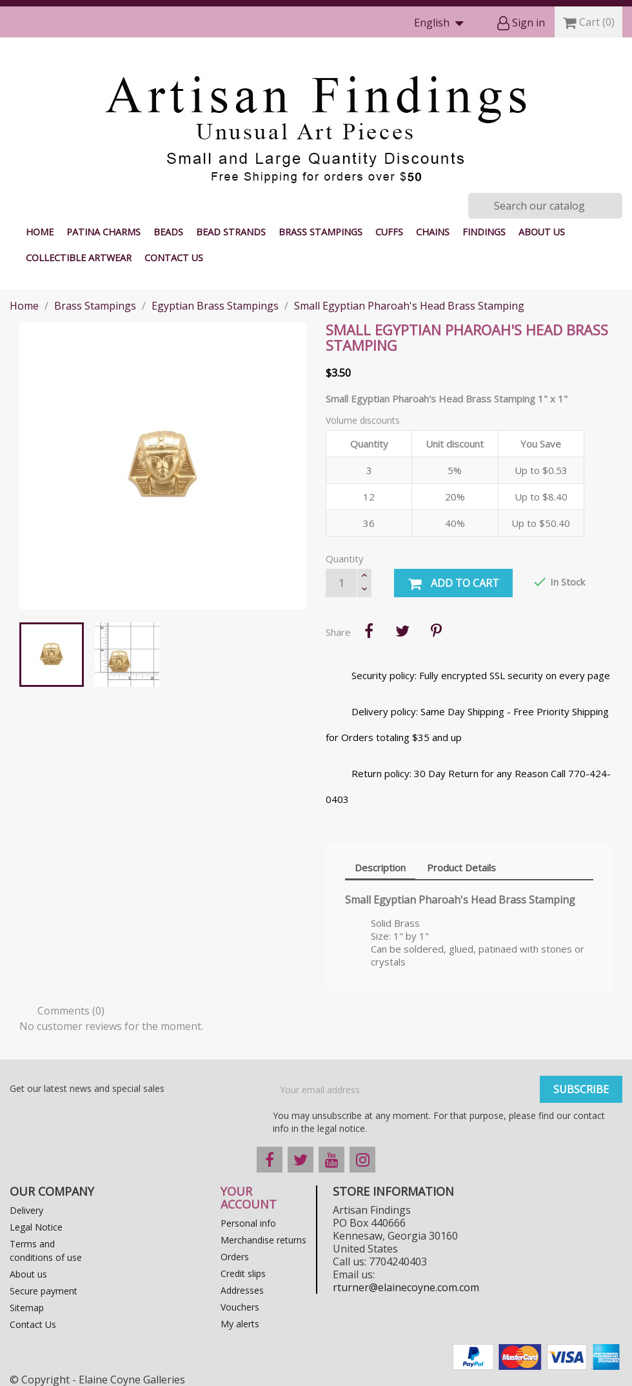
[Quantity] (341, 583)
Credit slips (243, 1273)
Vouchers (240, 1307)
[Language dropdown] (441, 23)
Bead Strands (231, 232)
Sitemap (27, 1308)
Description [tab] (380, 867)
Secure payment (43, 1291)
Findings (484, 232)
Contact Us (173, 258)
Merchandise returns (263, 1240)
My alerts (240, 1324)
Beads (168, 232)
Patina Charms (103, 232)
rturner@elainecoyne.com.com (406, 1287)
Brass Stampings (320, 232)
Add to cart (453, 583)
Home (40, 232)
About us (541, 232)
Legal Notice (36, 1227)
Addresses (242, 1290)
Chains (432, 232)
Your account (249, 1197)
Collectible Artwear (79, 258)
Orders (235, 1257)
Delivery (26, 1210)
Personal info (248, 1223)
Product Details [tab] (461, 867)
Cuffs (389, 232)
